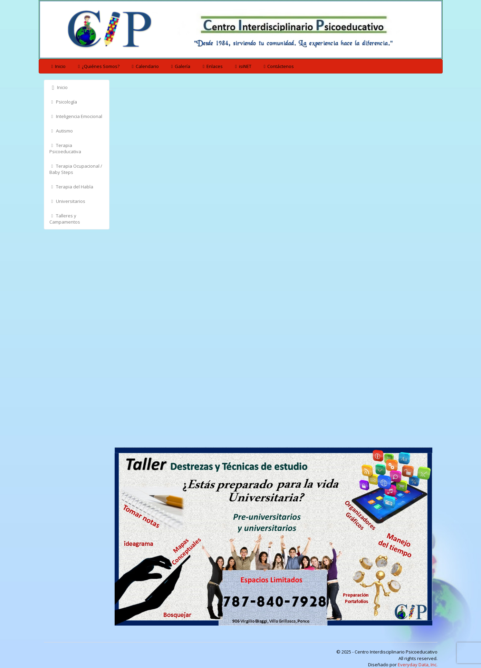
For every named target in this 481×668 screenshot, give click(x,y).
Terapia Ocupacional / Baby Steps (76, 169)
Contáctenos (278, 66)
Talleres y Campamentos (64, 219)
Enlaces (212, 66)
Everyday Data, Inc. (417, 664)
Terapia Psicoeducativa (65, 148)
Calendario (144, 66)
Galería (180, 66)
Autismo (61, 131)
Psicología (63, 102)
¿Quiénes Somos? (97, 66)
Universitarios (67, 201)
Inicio (57, 66)
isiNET (242, 66)
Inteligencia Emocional (76, 116)
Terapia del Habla (71, 187)
